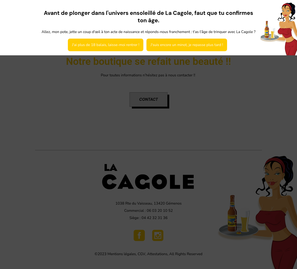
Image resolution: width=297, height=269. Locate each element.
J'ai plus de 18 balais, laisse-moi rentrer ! (105, 44)
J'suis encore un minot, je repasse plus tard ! (187, 44)
